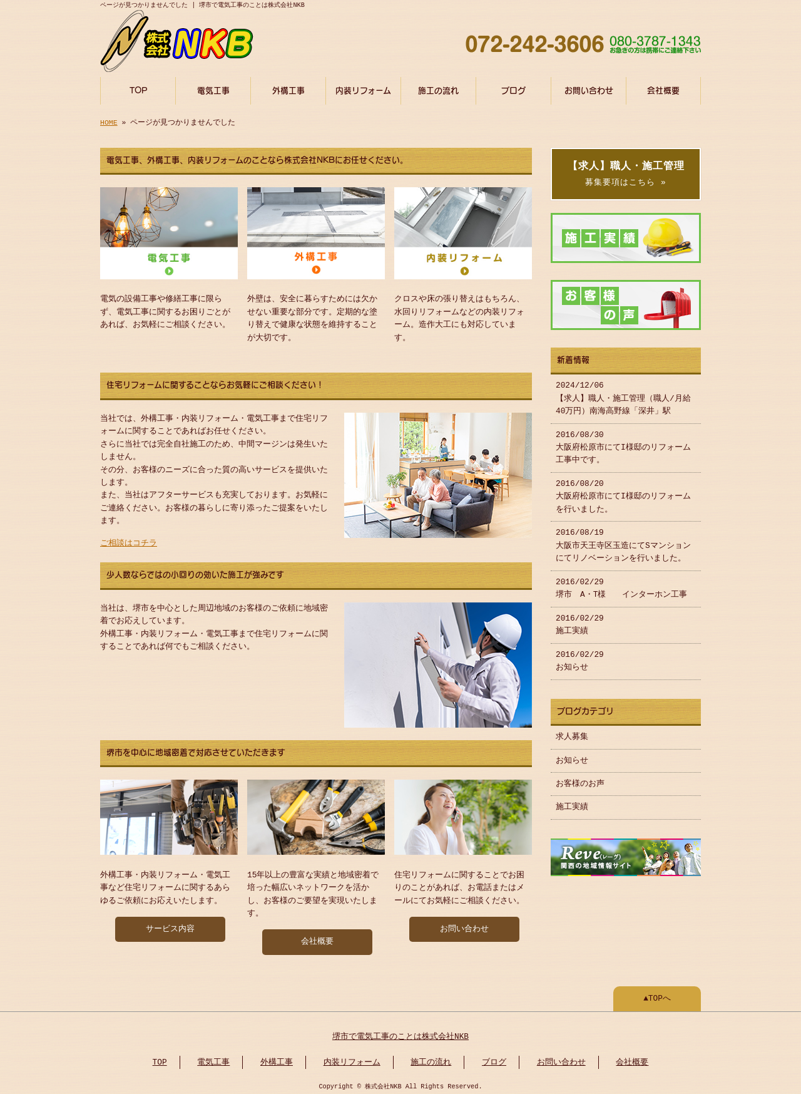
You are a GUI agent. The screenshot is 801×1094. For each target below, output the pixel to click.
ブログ (513, 89)
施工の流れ (438, 89)
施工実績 (572, 803)
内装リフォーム (363, 89)
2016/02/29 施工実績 (580, 621)
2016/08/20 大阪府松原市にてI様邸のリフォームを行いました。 (623, 493)
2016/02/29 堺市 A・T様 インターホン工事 (621, 585)
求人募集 (572, 733)
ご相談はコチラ (128, 541)
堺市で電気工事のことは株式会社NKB (400, 1033)
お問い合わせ (588, 89)
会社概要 (663, 89)
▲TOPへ (657, 995)
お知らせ (572, 757)
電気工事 (213, 89)
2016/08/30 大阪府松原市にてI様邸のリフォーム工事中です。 (623, 444)
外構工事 (288, 89)
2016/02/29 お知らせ (580, 657)
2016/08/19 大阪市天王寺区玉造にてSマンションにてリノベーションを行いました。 (623, 542)
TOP (138, 89)
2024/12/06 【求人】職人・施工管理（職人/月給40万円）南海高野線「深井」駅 (623, 394)
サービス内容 (170, 925)
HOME (109, 121)
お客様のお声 (580, 780)
